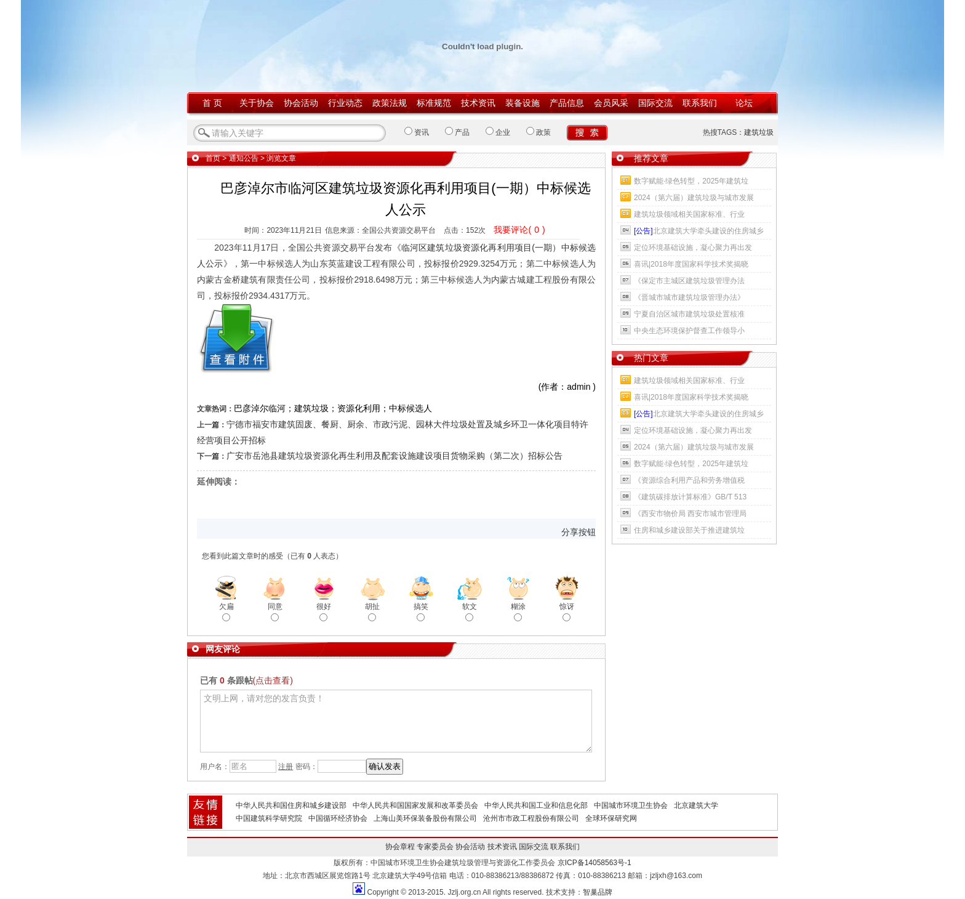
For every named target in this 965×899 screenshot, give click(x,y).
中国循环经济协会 (337, 818)
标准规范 (434, 103)
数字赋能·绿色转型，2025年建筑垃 (691, 181)
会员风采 (611, 103)
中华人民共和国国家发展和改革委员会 (415, 805)
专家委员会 (435, 846)
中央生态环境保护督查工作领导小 (689, 330)
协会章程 (400, 846)
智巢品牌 (597, 892)
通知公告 (243, 158)
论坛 (744, 103)
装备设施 (522, 103)
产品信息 (567, 103)
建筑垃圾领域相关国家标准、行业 (689, 214)
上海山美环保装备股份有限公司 (425, 818)
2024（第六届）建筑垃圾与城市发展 (694, 197)
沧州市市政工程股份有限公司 (531, 818)
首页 (213, 158)
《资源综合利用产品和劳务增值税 (689, 480)
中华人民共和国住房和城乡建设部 (291, 805)
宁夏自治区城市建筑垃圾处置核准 (689, 314)
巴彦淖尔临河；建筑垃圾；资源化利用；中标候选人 (333, 408)
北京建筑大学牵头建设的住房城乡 (699, 231)
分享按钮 (578, 532)
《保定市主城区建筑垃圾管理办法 (689, 280)
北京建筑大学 (696, 805)
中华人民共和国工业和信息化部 (536, 805)
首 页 (212, 103)
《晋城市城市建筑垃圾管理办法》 (689, 297)
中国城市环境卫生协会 (631, 805)
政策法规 (389, 103)
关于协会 (256, 103)
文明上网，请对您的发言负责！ (396, 721)
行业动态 (345, 103)
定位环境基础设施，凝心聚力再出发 (693, 247)
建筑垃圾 (759, 132)
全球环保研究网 (611, 818)
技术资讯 (478, 103)
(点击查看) (273, 680)
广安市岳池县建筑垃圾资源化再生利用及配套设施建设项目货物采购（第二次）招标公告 (394, 456)
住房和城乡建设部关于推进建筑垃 (689, 530)
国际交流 (655, 103)
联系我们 (700, 103)
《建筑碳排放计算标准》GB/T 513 (690, 497)
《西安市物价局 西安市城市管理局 (690, 513)
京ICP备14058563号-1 (594, 862)
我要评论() (519, 230)
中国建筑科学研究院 (269, 818)
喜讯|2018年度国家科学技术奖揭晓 (691, 264)
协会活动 (301, 103)
